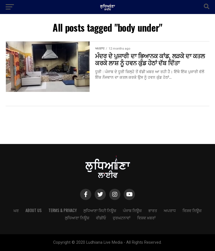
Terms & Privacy (62, 210)
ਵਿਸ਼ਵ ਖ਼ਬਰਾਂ (146, 217)
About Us (33, 210)
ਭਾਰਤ (152, 210)
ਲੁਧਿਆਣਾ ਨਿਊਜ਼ (77, 217)
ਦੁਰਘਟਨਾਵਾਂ (121, 217)
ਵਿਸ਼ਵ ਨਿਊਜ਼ (192, 210)
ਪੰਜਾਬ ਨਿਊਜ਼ (132, 210)
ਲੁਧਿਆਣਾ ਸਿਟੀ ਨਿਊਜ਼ (99, 210)
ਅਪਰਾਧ (170, 210)
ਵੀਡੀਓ (101, 217)
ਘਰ (16, 210)
